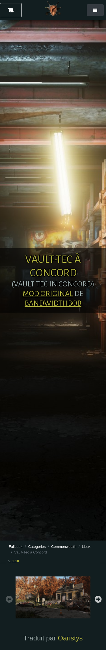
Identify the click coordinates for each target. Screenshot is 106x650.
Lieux (86, 546)
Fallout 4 (16, 546)
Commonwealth (63, 546)
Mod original (48, 294)
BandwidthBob (53, 303)
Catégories (37, 546)
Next (97, 598)
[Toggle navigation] (95, 10)
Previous (8, 598)
